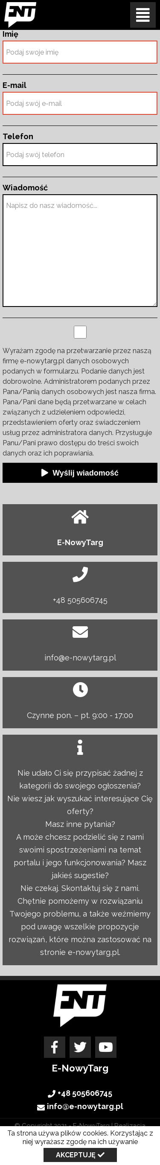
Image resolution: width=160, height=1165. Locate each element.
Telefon (18, 136)
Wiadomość (25, 188)
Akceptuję (76, 1155)
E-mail (14, 85)
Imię (10, 34)
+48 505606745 (80, 600)
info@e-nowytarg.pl (80, 657)
